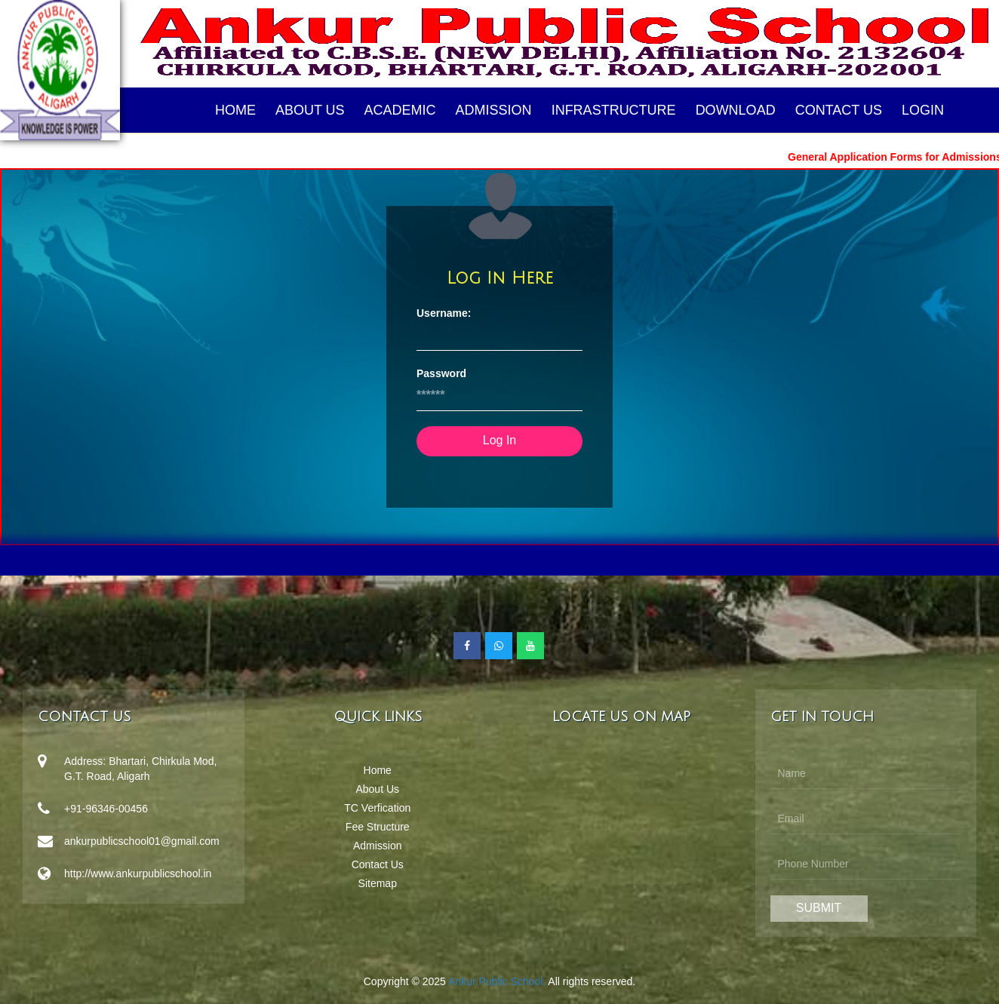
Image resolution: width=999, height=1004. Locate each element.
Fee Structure (378, 827)
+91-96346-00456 (106, 809)
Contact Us (838, 110)
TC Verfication (377, 808)
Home (235, 110)
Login (923, 110)
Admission (494, 110)
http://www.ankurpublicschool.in (137, 873)
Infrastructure (614, 110)
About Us (310, 110)
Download (736, 110)
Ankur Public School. (497, 981)
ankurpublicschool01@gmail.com (142, 841)
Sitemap (377, 883)
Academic (400, 110)
